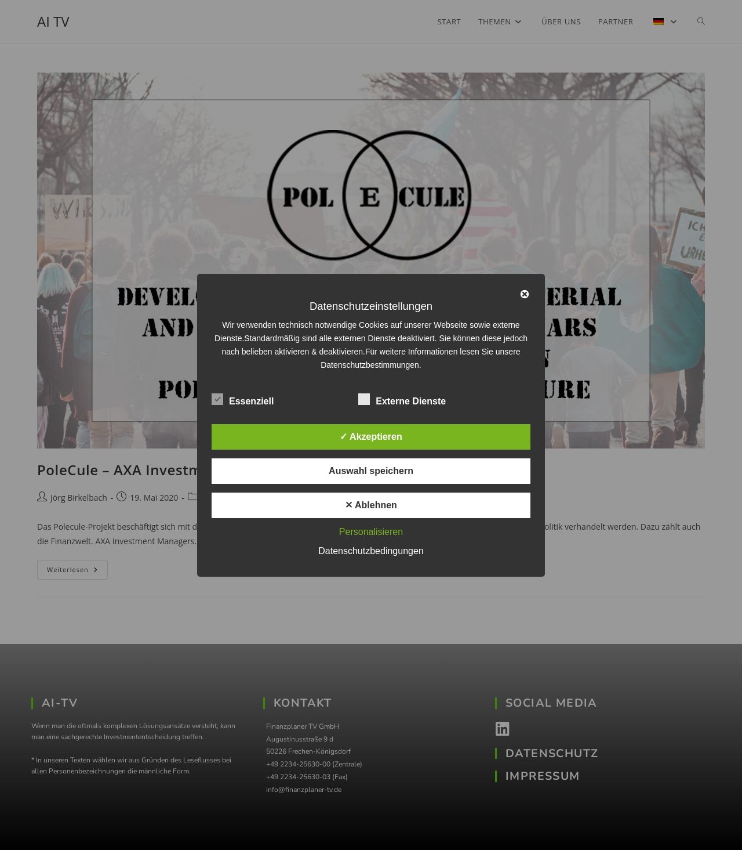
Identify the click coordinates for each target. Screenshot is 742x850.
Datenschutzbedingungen (370, 551)
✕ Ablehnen (371, 505)
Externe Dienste (402, 399)
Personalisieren (371, 532)
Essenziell (243, 399)
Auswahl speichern (371, 471)
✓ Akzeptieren (371, 437)
